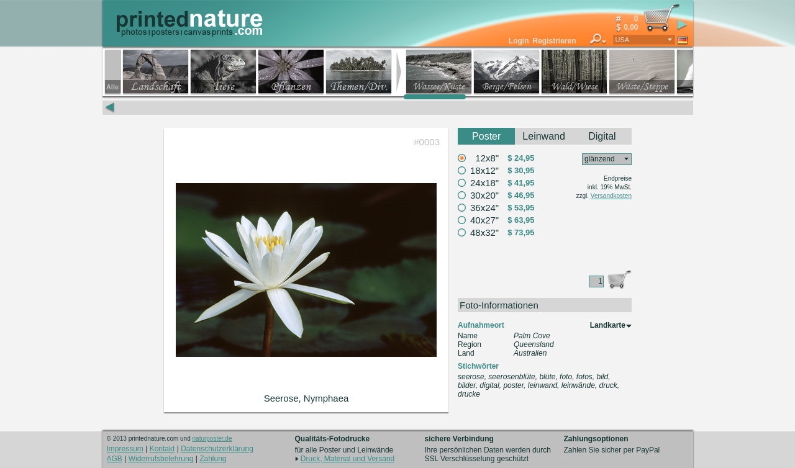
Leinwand (543, 136)
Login (519, 41)
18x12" (484, 170)
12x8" (487, 158)
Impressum (125, 448)
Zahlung (212, 458)
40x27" (484, 220)
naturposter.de (212, 438)
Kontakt (162, 448)
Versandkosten (611, 195)
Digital (602, 136)
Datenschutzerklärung (217, 448)
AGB (114, 458)
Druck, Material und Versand (347, 458)
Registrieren (554, 41)
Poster (486, 136)
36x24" (484, 207)
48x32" (484, 232)
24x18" (484, 183)
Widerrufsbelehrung (161, 458)
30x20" (484, 195)
